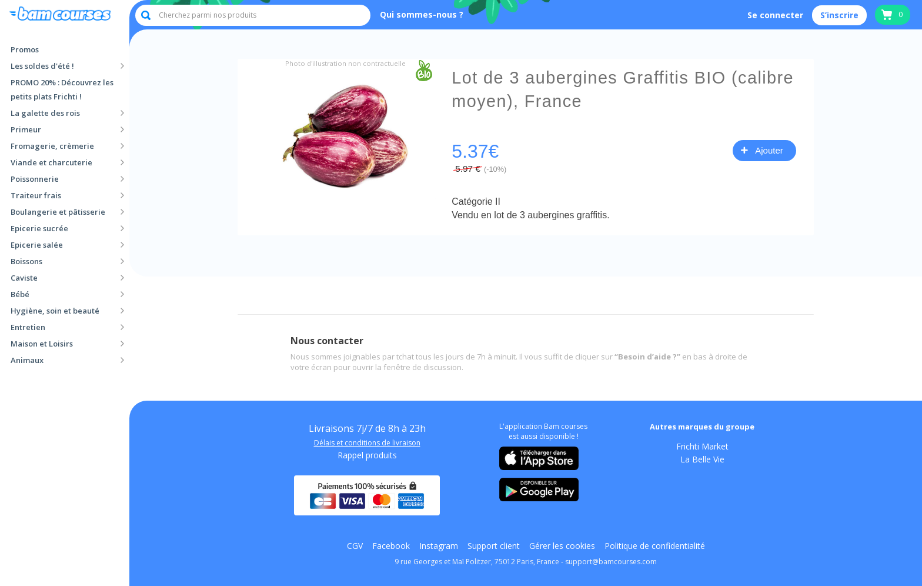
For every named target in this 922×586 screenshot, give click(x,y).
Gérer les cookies (562, 546)
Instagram (438, 546)
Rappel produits (367, 455)
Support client (493, 546)
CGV (355, 546)
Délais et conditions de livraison (367, 443)
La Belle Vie (702, 459)
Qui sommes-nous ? (421, 14)
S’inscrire (839, 15)
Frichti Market (702, 446)
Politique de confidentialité (654, 546)
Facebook (391, 546)
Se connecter (775, 15)
